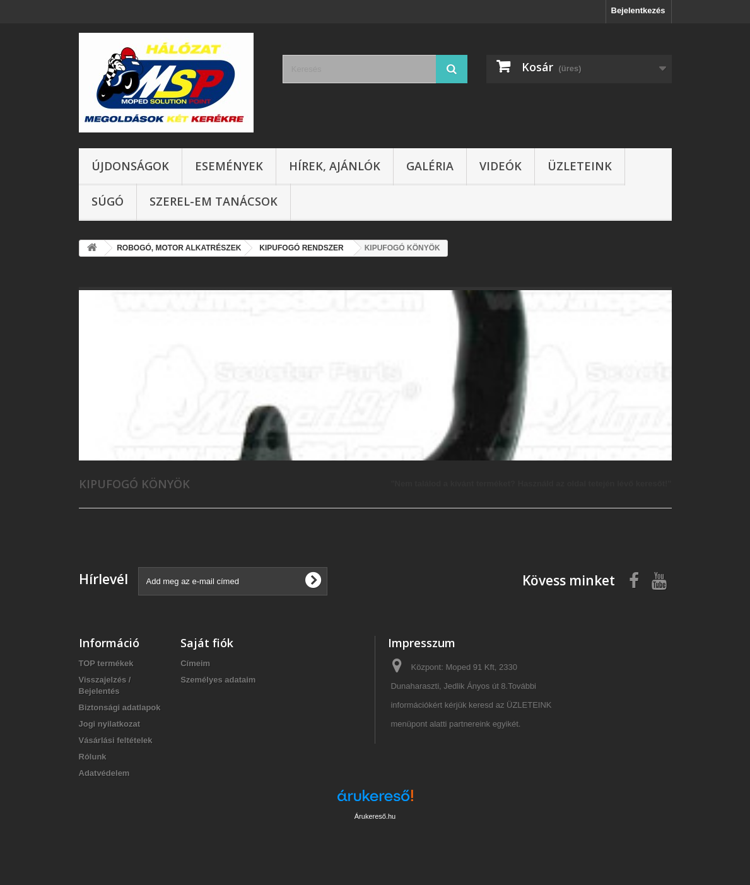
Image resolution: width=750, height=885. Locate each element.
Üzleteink (580, 165)
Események (229, 165)
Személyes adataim (217, 679)
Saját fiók (206, 642)
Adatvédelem (104, 773)
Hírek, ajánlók (334, 165)
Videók (500, 165)
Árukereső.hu (375, 816)
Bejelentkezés (638, 10)
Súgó (107, 201)
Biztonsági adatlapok (120, 707)
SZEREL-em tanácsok (213, 201)
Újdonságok (130, 165)
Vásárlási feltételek (116, 740)
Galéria (430, 165)
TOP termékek (106, 663)
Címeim (195, 663)
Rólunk (93, 756)
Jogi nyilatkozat (110, 724)
